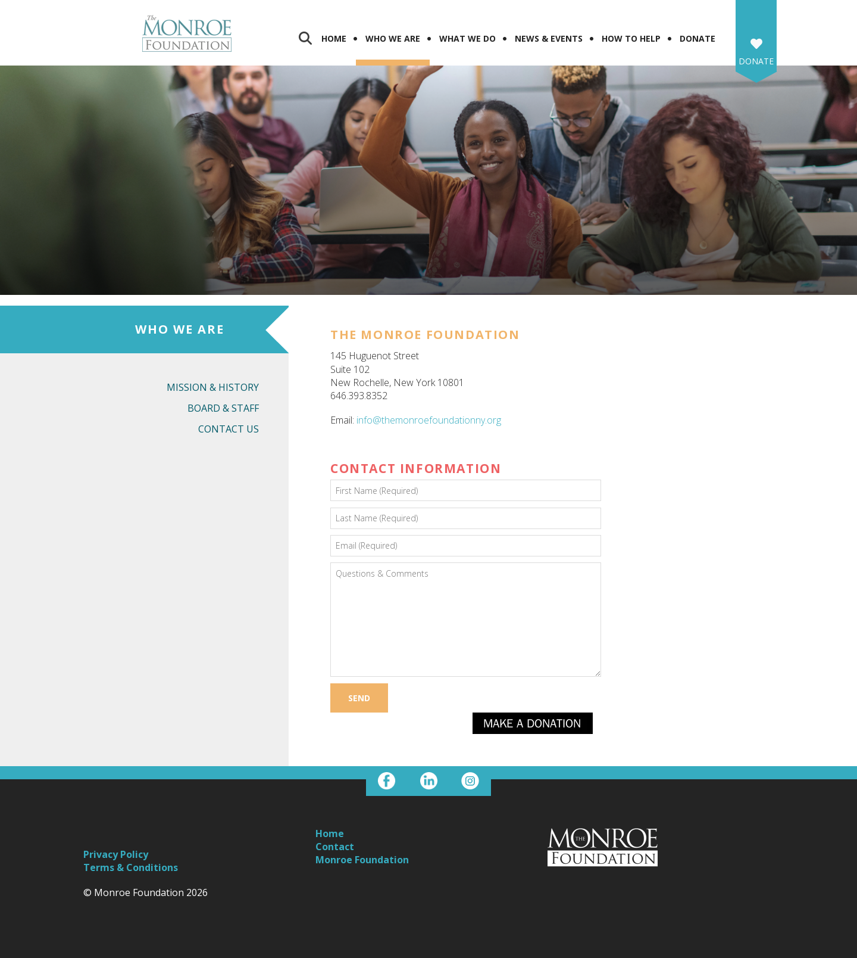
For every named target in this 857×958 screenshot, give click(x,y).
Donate (697, 38)
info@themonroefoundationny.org (428, 420)
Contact (334, 846)
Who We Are (392, 38)
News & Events (549, 38)
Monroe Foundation (362, 859)
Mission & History (213, 387)
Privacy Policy (115, 854)
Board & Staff (223, 408)
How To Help (631, 38)
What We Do (467, 38)
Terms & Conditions (130, 867)
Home (333, 38)
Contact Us (228, 429)
